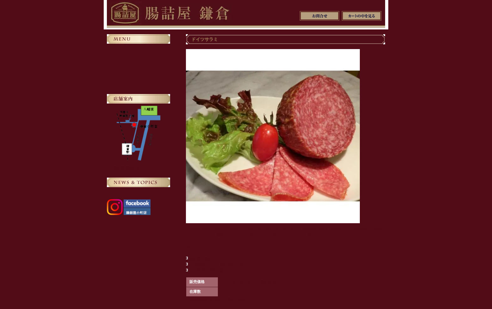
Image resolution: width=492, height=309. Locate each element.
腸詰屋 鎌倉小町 (127, 168)
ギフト (120, 80)
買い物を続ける (203, 258)
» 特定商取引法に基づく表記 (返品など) (219, 299)
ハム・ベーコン (128, 68)
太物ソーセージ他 (130, 56)
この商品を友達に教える (210, 270)
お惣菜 (120, 74)
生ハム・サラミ (128, 62)
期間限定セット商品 (132, 86)
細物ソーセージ (128, 49)
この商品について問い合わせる (216, 264)
